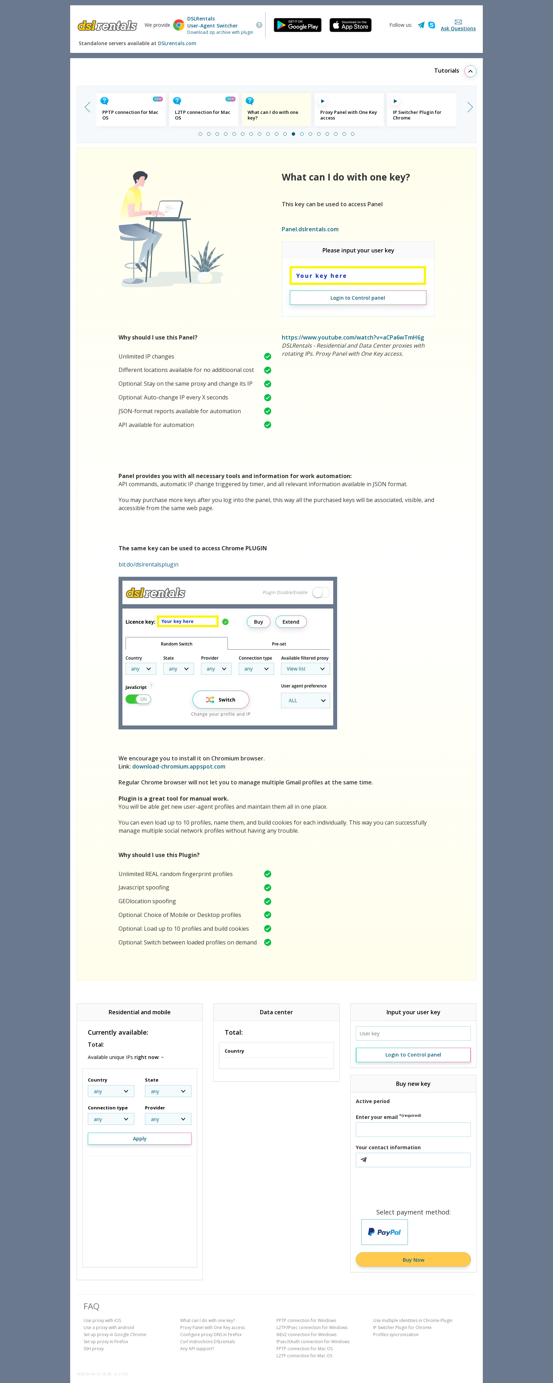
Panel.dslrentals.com (310, 229)
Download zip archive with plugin (220, 32)
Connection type (108, 1107)
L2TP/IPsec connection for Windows (311, 1327)
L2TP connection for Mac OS (304, 1356)
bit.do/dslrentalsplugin (148, 564)
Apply (140, 1138)
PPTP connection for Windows (306, 1320)
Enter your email (388, 1117)
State (151, 1080)
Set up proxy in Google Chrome (115, 1335)
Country (97, 1080)
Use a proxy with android (109, 1327)
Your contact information (388, 1147)
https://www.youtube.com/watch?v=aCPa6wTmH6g (353, 337)
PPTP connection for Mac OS (304, 1349)
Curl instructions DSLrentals (207, 1342)
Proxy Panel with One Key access (212, 1327)
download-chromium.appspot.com (178, 766)
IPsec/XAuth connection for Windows (313, 1342)
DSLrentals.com (177, 43)
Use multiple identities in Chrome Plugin (412, 1320)
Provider (155, 1107)
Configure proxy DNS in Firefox (211, 1335)
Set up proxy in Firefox (106, 1342)
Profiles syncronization (396, 1335)
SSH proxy (94, 1349)
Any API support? (197, 1349)
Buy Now (413, 1259)
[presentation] (413, 1188)
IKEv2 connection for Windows (306, 1335)
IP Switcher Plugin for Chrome (402, 1327)
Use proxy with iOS (102, 1320)
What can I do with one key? (207, 1320)
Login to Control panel (413, 1054)
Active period (373, 1101)
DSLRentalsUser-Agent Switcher (212, 22)
